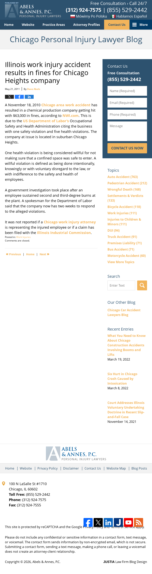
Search (142, 285)
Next (44, 253)
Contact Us (116, 24)
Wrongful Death (124, 189)
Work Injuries (23, 237)
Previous (13, 253)
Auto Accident (122, 177)
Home (8, 24)
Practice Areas (54, 24)
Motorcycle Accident (126, 255)
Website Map (116, 468)
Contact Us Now (127, 148)
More (144, 24)
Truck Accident (122, 237)
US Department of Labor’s (46, 120)
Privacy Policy (47, 468)
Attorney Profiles (86, 24)
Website (28, 24)
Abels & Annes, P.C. (46, 562)
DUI (113, 230)
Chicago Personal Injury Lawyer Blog (33, 10)
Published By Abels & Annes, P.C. (106, 10)
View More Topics (120, 262)
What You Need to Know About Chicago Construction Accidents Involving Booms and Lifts (126, 345)
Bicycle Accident (124, 207)
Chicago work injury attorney (70, 222)
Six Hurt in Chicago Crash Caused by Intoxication (122, 379)
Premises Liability (124, 243)
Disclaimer (71, 468)
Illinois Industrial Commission (64, 232)
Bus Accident (120, 249)
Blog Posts (139, 468)
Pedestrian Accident (127, 183)
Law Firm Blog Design (125, 562)
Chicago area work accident (65, 104)
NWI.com (71, 115)
